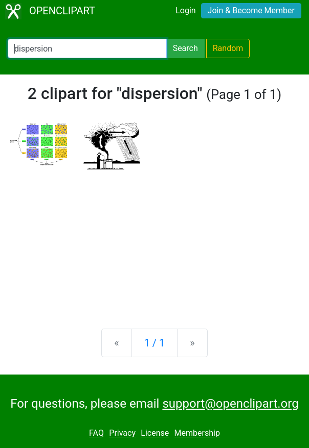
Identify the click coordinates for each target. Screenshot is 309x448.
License (155, 433)
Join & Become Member (251, 10)
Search (185, 48)
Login (185, 10)
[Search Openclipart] (87, 48)
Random (228, 48)
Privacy (122, 433)
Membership (197, 433)
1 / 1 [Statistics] (154, 343)
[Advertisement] (154, 240)
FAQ (96, 433)
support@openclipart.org (230, 403)
